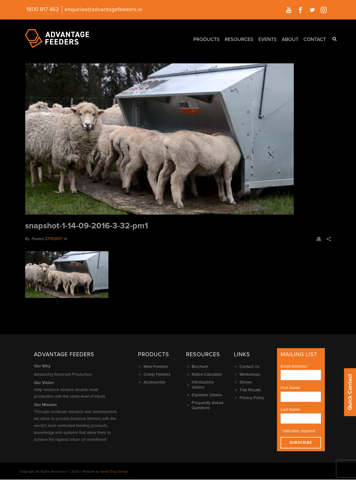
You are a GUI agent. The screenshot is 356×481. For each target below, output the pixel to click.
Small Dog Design (114, 471)
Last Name (290, 409)
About (290, 39)
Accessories (153, 382)
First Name (290, 387)
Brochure (198, 366)
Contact (314, 39)
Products (206, 39)
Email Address (295, 366)
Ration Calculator (205, 374)
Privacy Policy (250, 397)
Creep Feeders (155, 374)
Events (267, 39)
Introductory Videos (201, 385)
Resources (239, 39)
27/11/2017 (53, 238)
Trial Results (249, 389)
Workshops (248, 374)
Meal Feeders (154, 366)
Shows (244, 382)
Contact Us (248, 366)
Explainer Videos (205, 394)
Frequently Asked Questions (206, 405)
